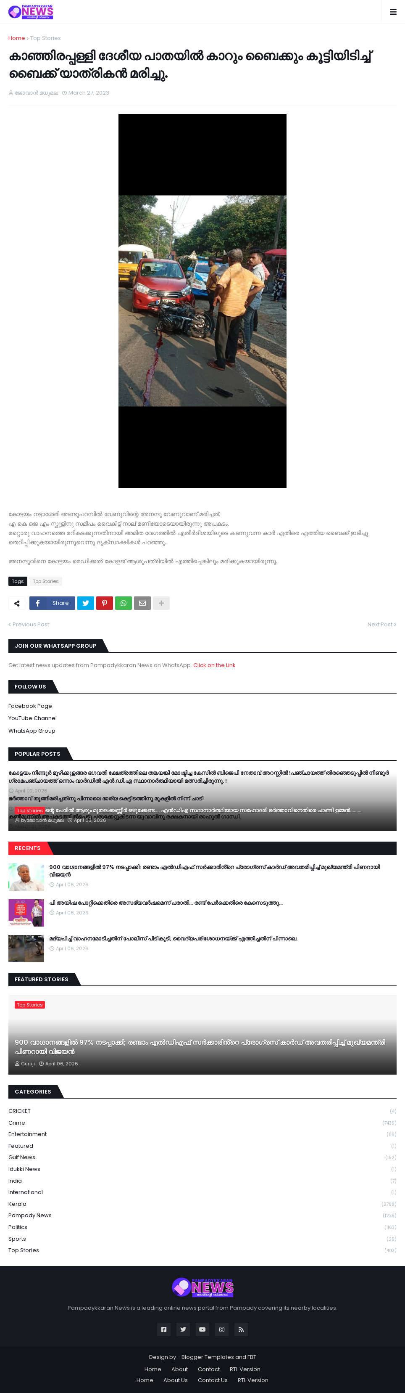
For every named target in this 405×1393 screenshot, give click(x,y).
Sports (202, 1239)
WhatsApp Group (31, 731)
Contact (209, 1369)
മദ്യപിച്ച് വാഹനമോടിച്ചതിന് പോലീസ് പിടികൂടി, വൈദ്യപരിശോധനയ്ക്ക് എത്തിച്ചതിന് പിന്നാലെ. (173, 939)
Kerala (202, 1204)
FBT (251, 1357)
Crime (202, 1123)
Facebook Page (30, 706)
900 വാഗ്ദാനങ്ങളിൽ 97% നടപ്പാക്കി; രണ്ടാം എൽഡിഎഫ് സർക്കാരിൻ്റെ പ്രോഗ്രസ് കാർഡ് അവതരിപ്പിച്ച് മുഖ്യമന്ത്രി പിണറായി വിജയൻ (214, 871)
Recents (28, 848)
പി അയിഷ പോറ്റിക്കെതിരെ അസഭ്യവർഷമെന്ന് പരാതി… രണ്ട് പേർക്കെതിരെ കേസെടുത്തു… (166, 903)
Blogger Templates (207, 1357)
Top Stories (45, 38)
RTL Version (245, 1369)
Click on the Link (214, 665)
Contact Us (213, 1380)
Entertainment (202, 1134)
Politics (202, 1227)
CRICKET (202, 1111)
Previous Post (31, 624)
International (202, 1192)
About (179, 1369)
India (202, 1181)
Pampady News (202, 1215)
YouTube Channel (32, 718)
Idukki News (202, 1169)
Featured (202, 1146)
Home (16, 38)
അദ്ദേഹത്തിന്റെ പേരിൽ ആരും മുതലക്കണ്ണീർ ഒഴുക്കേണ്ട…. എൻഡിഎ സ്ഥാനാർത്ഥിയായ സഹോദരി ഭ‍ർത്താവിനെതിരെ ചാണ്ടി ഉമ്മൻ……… (188, 810)
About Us (175, 1380)
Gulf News (202, 1157)
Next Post (380, 624)
